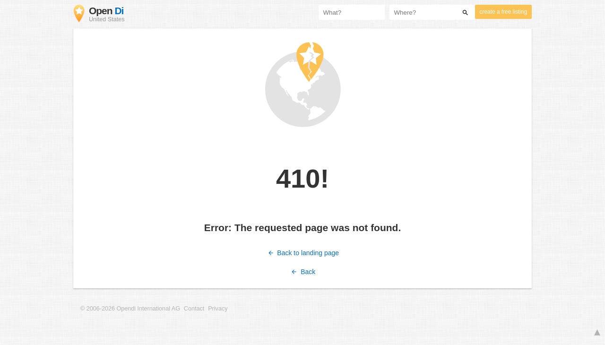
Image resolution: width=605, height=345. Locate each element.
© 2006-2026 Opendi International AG (130, 308)
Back (303, 272)
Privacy (217, 308)
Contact (194, 308)
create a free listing (503, 12)
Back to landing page (302, 253)
